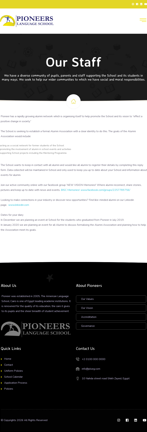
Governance (88, 326)
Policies (8, 389)
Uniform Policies (13, 371)
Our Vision (87, 308)
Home (7, 359)
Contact (8, 365)
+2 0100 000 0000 (93, 359)
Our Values (87, 299)
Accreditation (88, 317)
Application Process (15, 383)
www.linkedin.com (18, 205)
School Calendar (13, 377)
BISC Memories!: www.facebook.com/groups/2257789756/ (95, 190)
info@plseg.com (91, 369)
